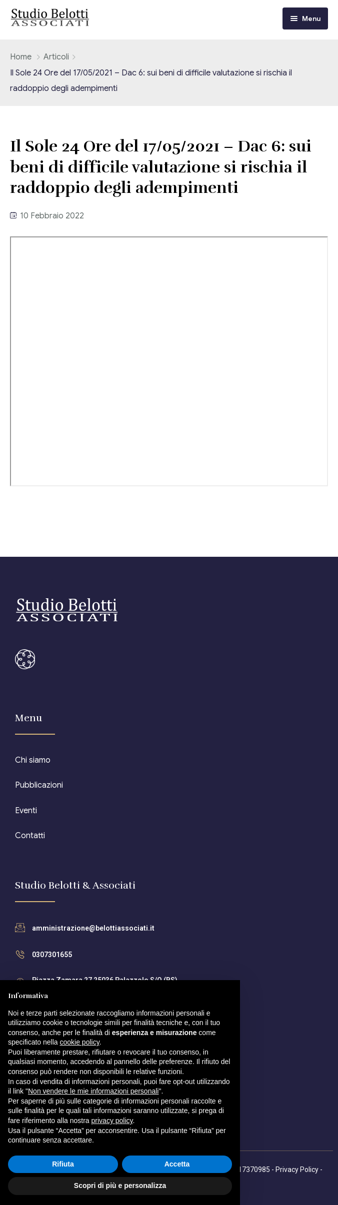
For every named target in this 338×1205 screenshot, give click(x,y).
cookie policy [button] (80, 1042)
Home (21, 57)
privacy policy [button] (112, 1121)
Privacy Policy (297, 1170)
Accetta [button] (177, 1164)
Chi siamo (32, 760)
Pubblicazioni (39, 785)
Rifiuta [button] (63, 1164)
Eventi (26, 811)
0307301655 (52, 955)
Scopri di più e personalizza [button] (120, 1186)
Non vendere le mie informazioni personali (93, 1091)
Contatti (30, 836)
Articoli (56, 57)
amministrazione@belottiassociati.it (93, 928)
